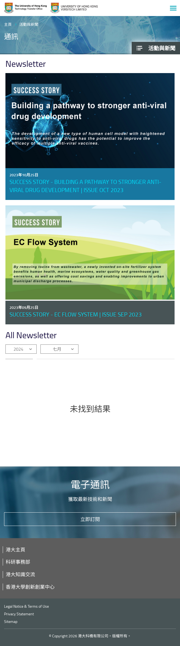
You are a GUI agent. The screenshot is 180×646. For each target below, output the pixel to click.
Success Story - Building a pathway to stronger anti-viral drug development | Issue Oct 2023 (85, 186)
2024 (18, 349)
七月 (57, 349)
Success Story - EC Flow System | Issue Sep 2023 (76, 314)
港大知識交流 (20, 574)
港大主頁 (15, 549)
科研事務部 (18, 562)
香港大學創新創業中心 (30, 587)
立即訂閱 (90, 519)
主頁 (8, 24)
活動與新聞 (28, 24)
